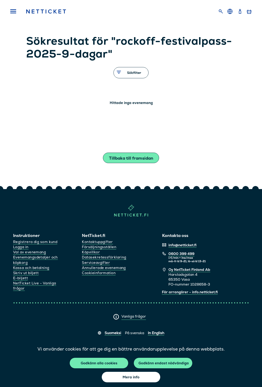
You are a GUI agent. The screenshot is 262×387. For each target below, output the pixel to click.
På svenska (134, 333)
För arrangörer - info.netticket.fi (190, 292)
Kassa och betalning (31, 267)
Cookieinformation (99, 273)
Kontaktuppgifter (97, 242)
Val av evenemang (29, 252)
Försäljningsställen (99, 247)
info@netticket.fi (182, 245)
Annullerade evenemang (104, 267)
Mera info (131, 377)
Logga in (21, 247)
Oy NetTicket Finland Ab (189, 269)
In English (156, 333)
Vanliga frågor (133, 316)
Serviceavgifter (96, 262)
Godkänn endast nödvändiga (163, 363)
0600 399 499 (181, 253)
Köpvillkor (91, 252)
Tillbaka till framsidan (131, 158)
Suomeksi (113, 333)
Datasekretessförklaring (104, 257)
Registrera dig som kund (35, 242)
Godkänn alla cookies (99, 363)
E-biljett (20, 278)
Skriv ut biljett (26, 273)
